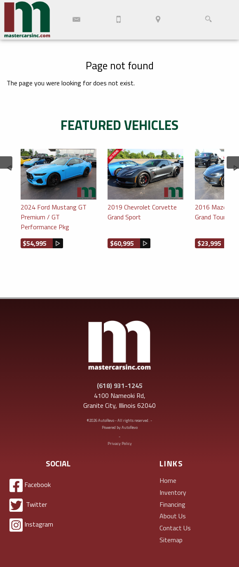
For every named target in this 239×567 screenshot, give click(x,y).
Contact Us (175, 528)
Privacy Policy (120, 443)
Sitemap (171, 540)
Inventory (172, 492)
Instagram (31, 525)
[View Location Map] (158, 20)
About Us (172, 516)
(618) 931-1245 (120, 386)
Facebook (30, 485)
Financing (172, 504)
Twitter (28, 505)
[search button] (208, 20)
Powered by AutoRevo (120, 427)
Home (167, 480)
